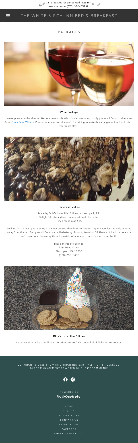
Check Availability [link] (69, 433)
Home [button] (69, 406)
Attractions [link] (69, 424)
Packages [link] (68, 429)
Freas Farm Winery (22, 122)
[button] (10, 15)
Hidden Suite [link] (69, 415)
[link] (69, 15)
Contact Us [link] (69, 419)
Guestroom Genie (94, 368)
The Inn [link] (69, 410)
